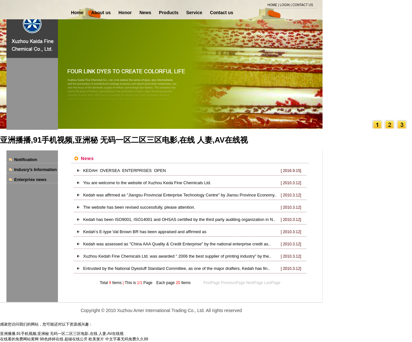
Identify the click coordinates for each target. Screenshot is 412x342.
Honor (125, 12)
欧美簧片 (96, 339)
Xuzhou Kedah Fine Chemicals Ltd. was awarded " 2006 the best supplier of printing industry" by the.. (177, 256)
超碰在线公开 (76, 339)
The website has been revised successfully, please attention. (139, 207)
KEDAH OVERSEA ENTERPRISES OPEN (124, 170)
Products (169, 12)
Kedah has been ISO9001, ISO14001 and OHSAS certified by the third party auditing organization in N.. (179, 219)
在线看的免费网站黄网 (19, 339)
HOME (272, 5)
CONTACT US (302, 5)
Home (77, 12)
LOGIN (285, 5)
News (145, 12)
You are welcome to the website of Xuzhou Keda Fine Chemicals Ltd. (147, 182)
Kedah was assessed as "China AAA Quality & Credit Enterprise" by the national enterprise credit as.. (176, 244)
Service (194, 12)
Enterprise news (30, 179)
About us (101, 12)
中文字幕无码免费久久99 (126, 339)
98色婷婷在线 (51, 339)
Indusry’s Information (35, 169)
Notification (25, 159)
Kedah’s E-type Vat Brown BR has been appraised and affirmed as (144, 231)
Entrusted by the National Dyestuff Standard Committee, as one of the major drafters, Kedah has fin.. (176, 268)
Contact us (221, 12)
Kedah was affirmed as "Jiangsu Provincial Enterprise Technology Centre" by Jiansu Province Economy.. (179, 195)
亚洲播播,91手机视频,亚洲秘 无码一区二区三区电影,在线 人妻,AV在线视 (124, 140)
